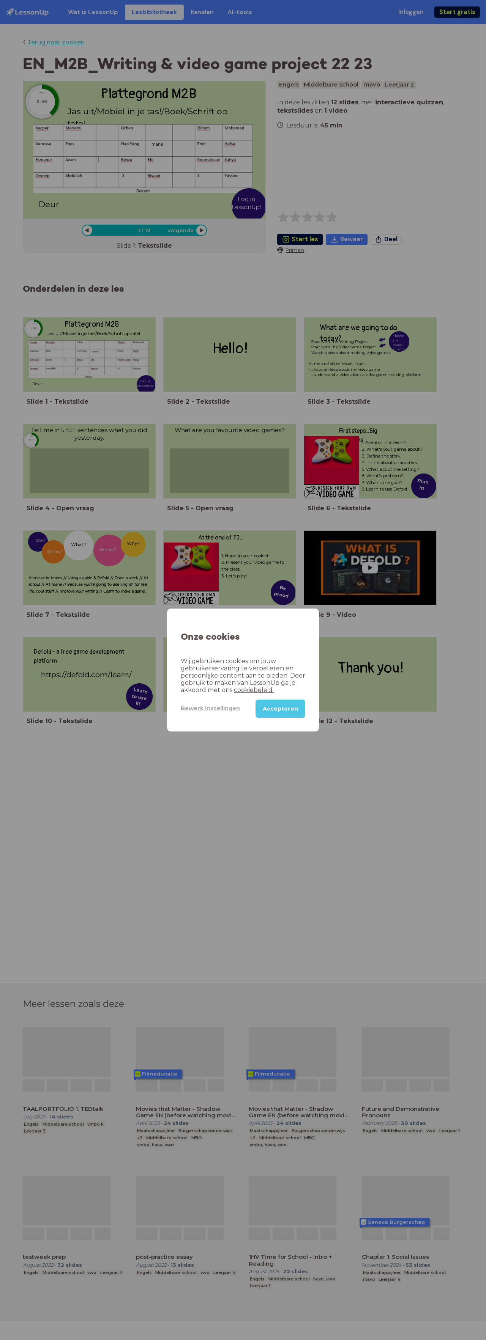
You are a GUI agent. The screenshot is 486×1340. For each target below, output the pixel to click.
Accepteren (280, 708)
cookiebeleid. (254, 690)
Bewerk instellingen (210, 708)
